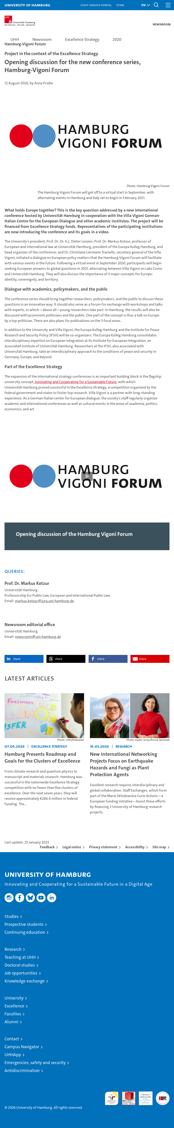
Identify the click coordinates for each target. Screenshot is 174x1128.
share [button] (16, 659)
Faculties (13, 1014)
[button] (144, 5)
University (14, 998)
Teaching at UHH (20, 957)
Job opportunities (21, 973)
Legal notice (72, 847)
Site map (159, 847)
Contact (12, 1039)
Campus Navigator (22, 1047)
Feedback (47, 847)
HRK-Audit (143, 1096)
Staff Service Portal (96, 4)
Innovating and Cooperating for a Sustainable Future (75, 381)
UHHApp (13, 1055)
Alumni (11, 1022)
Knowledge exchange (25, 981)
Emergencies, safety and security (35, 1062)
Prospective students (24, 924)
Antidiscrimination (22, 1070)
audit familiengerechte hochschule (111, 1098)
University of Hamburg (27, 5)
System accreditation (162, 1096)
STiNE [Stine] (120, 4)
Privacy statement (103, 847)
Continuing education (25, 932)
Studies (12, 916)
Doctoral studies (20, 965)
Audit (126, 1094)
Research (13, 949)
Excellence (14, 1006)
